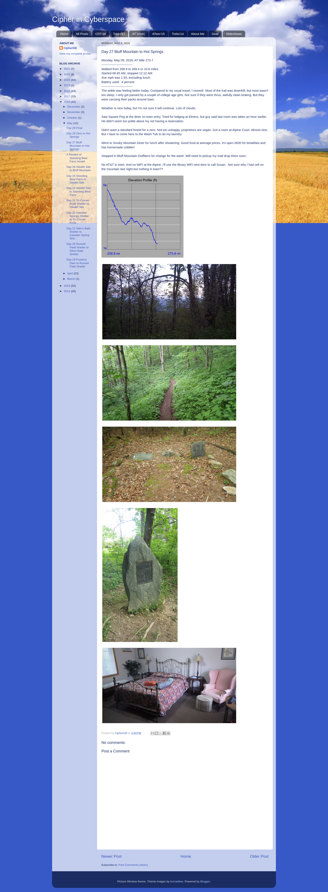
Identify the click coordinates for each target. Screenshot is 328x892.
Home (64, 34)
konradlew (176, 881)
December (74, 106)
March (71, 278)
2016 (67, 101)
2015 (67, 285)
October (72, 117)
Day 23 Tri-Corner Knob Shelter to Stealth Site (78, 204)
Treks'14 (178, 34)
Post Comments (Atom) (133, 864)
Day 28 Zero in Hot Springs (78, 135)
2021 (67, 74)
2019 (67, 85)
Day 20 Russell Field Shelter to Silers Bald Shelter (78, 249)
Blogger (205, 881)
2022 (67, 68)
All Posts (82, 34)
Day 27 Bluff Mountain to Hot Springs (78, 146)
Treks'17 (119, 34)
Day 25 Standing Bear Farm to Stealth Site (77, 179)
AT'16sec (138, 34)
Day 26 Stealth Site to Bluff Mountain (79, 168)
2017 (67, 96)
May (70, 123)
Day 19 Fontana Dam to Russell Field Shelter (78, 263)
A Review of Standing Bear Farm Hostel (77, 158)
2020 (67, 79)
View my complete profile (75, 53)
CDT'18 (100, 34)
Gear (215, 34)
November (74, 112)
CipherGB (70, 48)
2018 (67, 90)
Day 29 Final (74, 128)
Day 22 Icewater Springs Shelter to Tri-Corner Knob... (78, 218)
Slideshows (234, 34)
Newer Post (111, 856)
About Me (197, 34)
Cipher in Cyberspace (88, 19)
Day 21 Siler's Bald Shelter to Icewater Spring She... (78, 233)
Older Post (259, 856)
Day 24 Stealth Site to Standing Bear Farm (79, 191)
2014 (67, 291)
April (70, 273)
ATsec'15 (158, 34)
